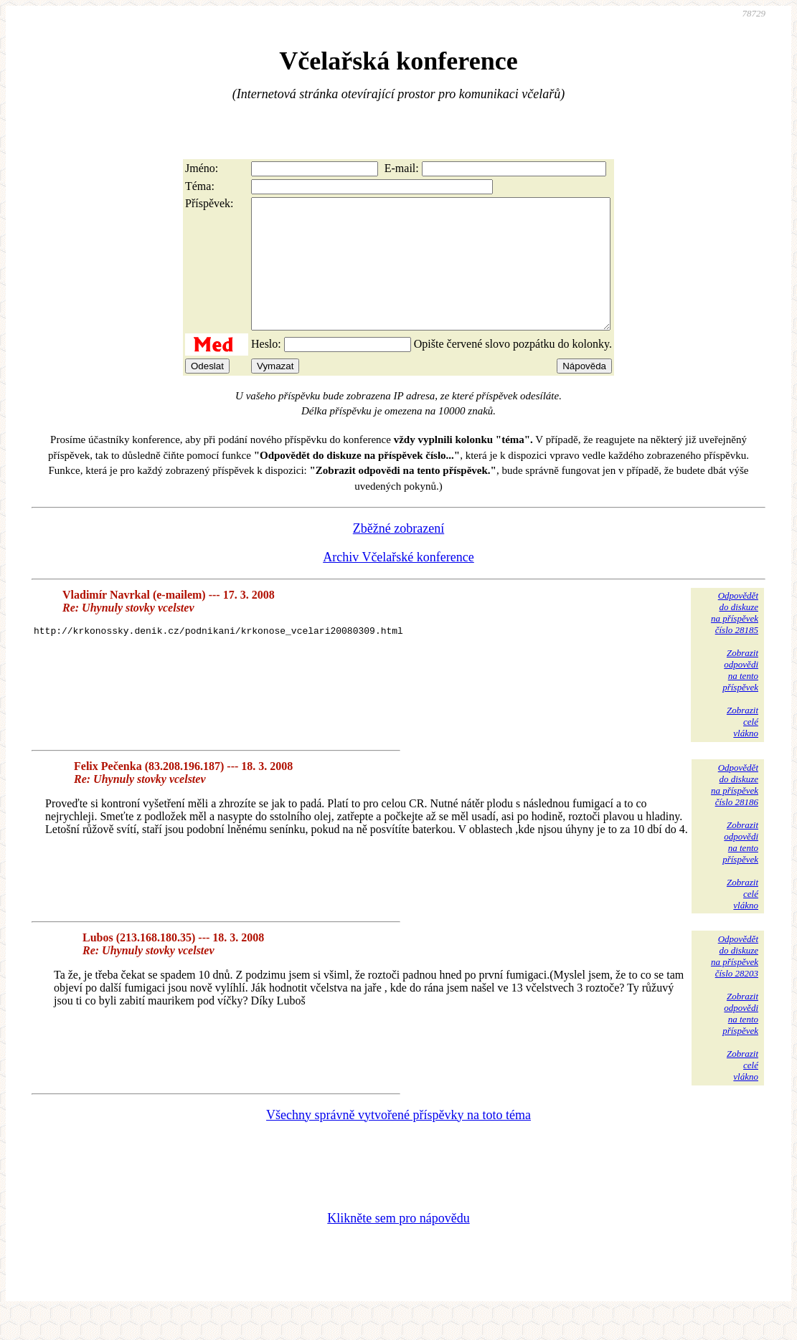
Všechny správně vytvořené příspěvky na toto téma (398, 1141)
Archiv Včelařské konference (398, 583)
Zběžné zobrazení (398, 554)
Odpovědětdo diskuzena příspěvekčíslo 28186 (734, 810)
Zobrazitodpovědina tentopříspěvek (740, 695)
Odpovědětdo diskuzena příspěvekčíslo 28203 (734, 981)
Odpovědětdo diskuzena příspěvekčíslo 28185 (734, 638)
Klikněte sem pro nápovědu (398, 1244)
